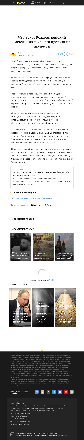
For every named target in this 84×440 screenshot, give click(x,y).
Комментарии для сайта (42, 280)
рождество (47, 198)
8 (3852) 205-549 (18, 422)
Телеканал (52, 3)
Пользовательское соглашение (47, 433)
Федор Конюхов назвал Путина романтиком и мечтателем (21, 317)
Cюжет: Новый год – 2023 (27, 192)
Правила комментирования (24, 435)
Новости (38, 3)
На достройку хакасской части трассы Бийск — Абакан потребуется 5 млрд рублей (65, 314)
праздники (35, 198)
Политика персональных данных (26, 433)
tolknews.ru (20, 403)
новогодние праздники (19, 198)
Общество (21, 55)
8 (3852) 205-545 (18, 419)
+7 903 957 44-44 (18, 413)
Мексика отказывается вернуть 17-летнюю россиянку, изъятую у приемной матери (42, 312)
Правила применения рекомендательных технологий (51, 435)
